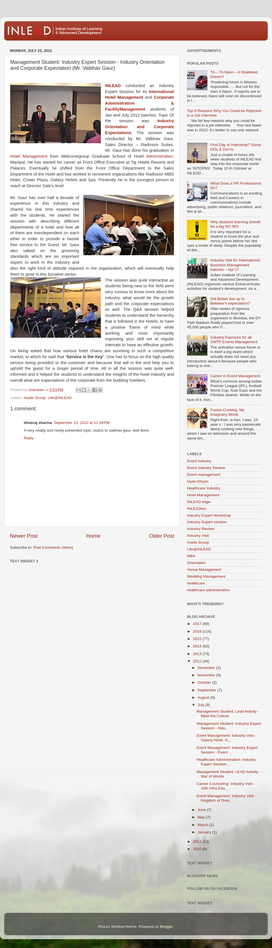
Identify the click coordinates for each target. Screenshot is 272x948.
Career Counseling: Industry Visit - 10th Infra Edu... (226, 786)
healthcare (196, 583)
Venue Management (204, 569)
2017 (198, 624)
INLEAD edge (199, 502)
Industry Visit (198, 535)
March (203, 825)
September (207, 690)
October (204, 682)
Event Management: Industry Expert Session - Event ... (227, 750)
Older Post (161, 536)
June (202, 810)
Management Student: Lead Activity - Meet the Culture (228, 713)
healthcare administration (208, 590)
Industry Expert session (207, 522)
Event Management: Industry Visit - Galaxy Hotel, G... (226, 737)
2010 (198, 849)
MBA (191, 556)
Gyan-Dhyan (198, 481)
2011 (198, 841)
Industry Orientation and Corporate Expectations (139, 127)
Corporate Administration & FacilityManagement (139, 103)
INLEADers (196, 508)
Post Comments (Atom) (53, 547)
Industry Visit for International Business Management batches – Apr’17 (235, 264)
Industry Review (200, 529)
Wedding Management (206, 576)
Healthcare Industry (203, 488)
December (206, 668)
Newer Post (24, 536)
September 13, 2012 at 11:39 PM (82, 423)
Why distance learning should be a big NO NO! (235, 224)
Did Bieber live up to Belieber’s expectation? (230, 301)
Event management (203, 474)
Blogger (166, 926)
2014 (198, 646)
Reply (29, 438)
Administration (159, 156)
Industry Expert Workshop (209, 515)
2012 (198, 661)
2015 (198, 639)
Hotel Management (28, 156)
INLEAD (113, 85)
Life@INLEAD (60, 398)
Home (93, 536)
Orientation (196, 563)
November (206, 675)
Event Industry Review (206, 468)
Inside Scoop (35, 398)
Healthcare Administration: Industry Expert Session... (226, 761)
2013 (198, 654)
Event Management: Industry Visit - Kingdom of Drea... (226, 798)
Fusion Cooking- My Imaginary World (227, 412)
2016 (198, 631)
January (204, 832)
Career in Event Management (235, 376)
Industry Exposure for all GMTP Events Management (233, 339)
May (201, 817)
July (201, 705)
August (204, 697)
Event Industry (199, 461)
